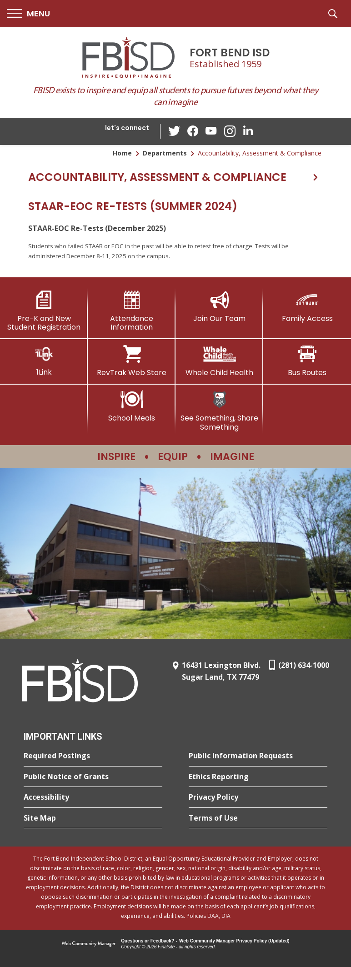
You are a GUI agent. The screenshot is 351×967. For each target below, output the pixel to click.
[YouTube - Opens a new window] (211, 131)
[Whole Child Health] (219, 361)
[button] (28, 13)
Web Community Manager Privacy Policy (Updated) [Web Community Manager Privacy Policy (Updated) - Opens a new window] (234, 940)
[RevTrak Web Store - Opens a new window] (131, 361)
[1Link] (44, 360)
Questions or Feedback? (147, 940)
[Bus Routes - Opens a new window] (307, 361)
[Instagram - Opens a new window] (230, 131)
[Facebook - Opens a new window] (193, 131)
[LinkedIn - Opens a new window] (248, 130)
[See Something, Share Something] (219, 411)
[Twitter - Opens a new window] (175, 131)
